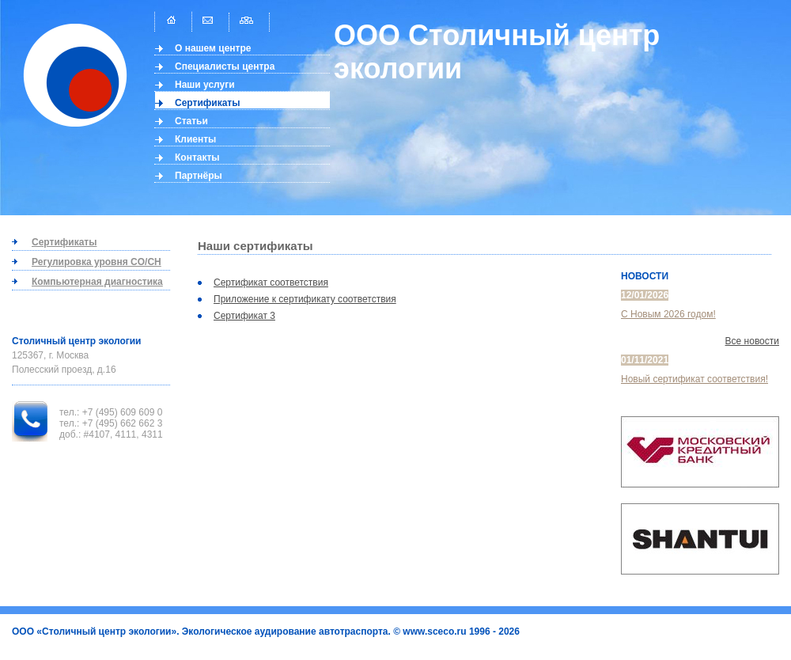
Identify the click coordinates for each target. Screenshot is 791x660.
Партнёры (198, 175)
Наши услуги (205, 84)
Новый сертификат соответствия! (694, 379)
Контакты (197, 157)
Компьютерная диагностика (97, 281)
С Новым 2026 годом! (668, 314)
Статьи (191, 121)
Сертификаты (207, 102)
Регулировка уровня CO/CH (96, 261)
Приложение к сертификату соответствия (305, 299)
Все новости (752, 341)
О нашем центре (213, 48)
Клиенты (195, 139)
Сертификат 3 (244, 315)
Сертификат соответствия (271, 282)
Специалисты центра (224, 66)
